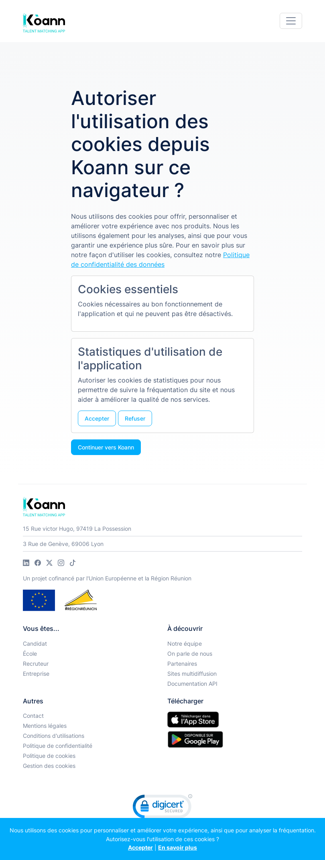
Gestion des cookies (49, 765)
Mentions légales (45, 725)
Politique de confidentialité (57, 745)
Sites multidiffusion (192, 673)
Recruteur (36, 663)
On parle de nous (189, 653)
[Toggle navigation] (291, 21)
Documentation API (192, 683)
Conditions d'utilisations (53, 735)
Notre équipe (184, 643)
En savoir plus (177, 847)
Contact (33, 715)
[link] (162, 808)
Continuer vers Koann (106, 447)
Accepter (140, 847)
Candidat (35, 643)
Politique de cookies (49, 755)
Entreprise (36, 673)
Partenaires (182, 663)
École (30, 653)
